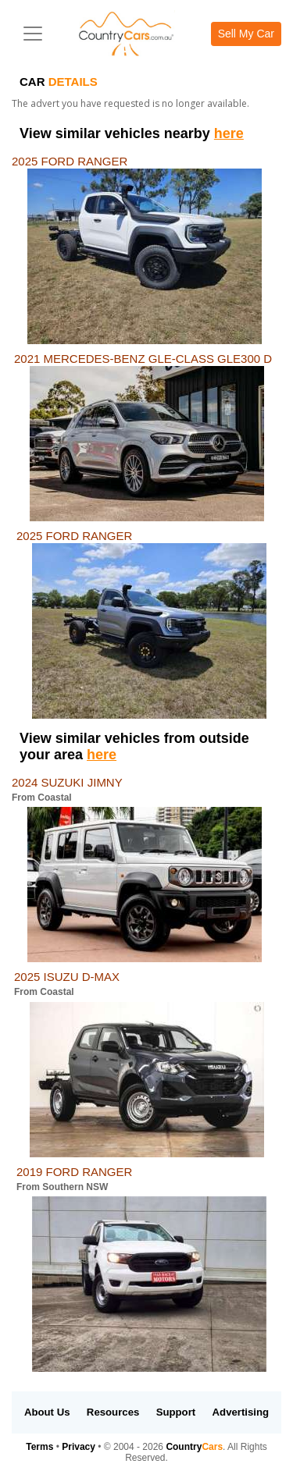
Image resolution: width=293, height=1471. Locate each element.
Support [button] (176, 1412)
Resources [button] (113, 1412)
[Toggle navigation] (33, 33)
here (229, 133)
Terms (39, 1446)
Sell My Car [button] (246, 33)
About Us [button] (47, 1412)
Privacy (78, 1446)
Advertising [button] (241, 1412)
